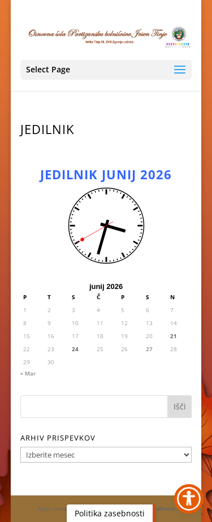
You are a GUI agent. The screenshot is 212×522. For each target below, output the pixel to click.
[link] (106, 36)
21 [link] (173, 336)
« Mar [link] (28, 373)
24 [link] (75, 349)
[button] (106, 70)
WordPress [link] (160, 508)
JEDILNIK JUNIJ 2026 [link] (106, 174)
